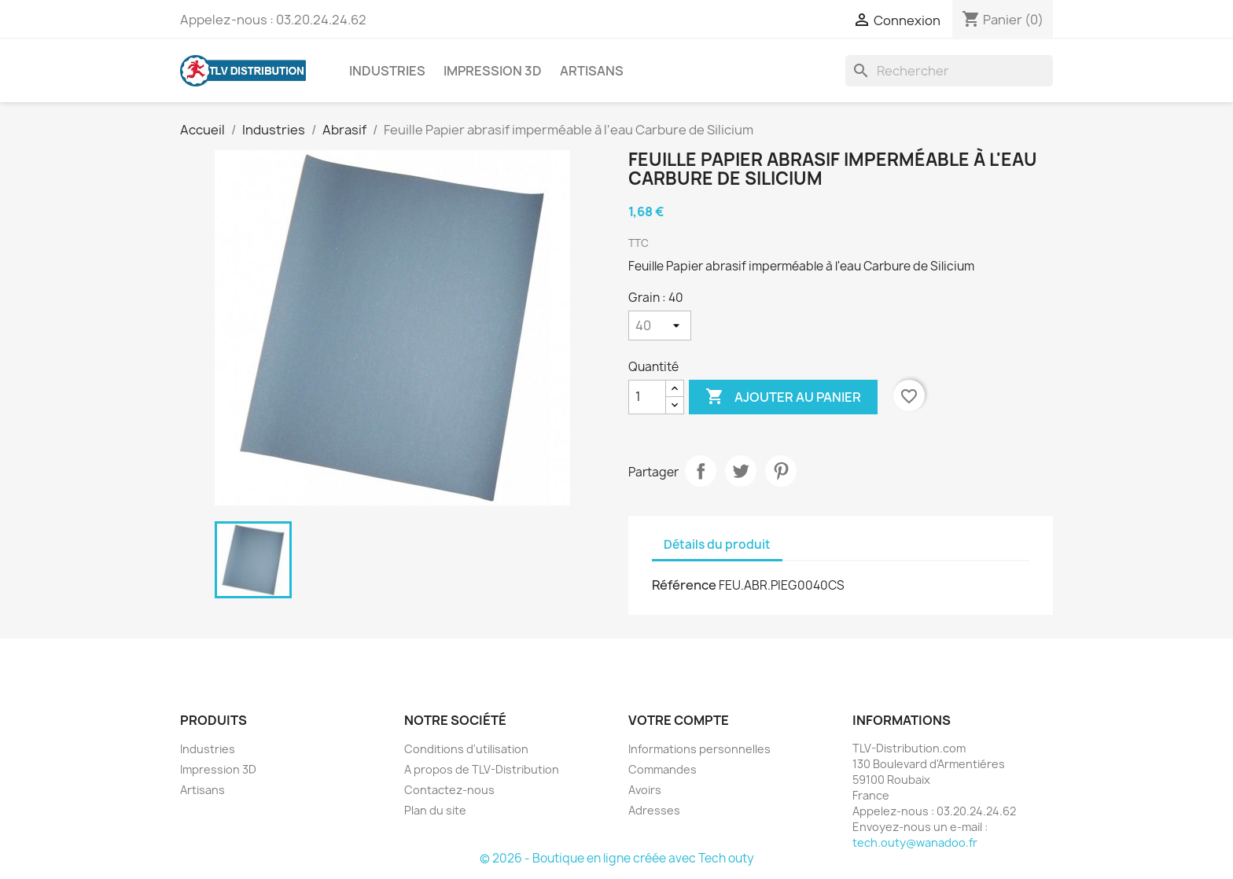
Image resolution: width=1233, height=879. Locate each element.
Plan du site (435, 810)
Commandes (662, 769)
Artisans (592, 70)
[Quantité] (647, 397)
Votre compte (678, 720)
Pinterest (781, 471)
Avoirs (644, 789)
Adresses (654, 810)
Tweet (740, 471)
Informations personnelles (699, 748)
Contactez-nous (449, 789)
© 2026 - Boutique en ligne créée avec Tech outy (617, 858)
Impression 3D (493, 70)
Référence (684, 585)
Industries (387, 70)
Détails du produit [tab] (717, 544)
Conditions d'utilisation (466, 748)
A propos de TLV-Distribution (481, 769)
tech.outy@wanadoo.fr (914, 842)
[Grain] (659, 325)
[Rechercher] (949, 70)
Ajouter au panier (783, 397)
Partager (700, 471)
